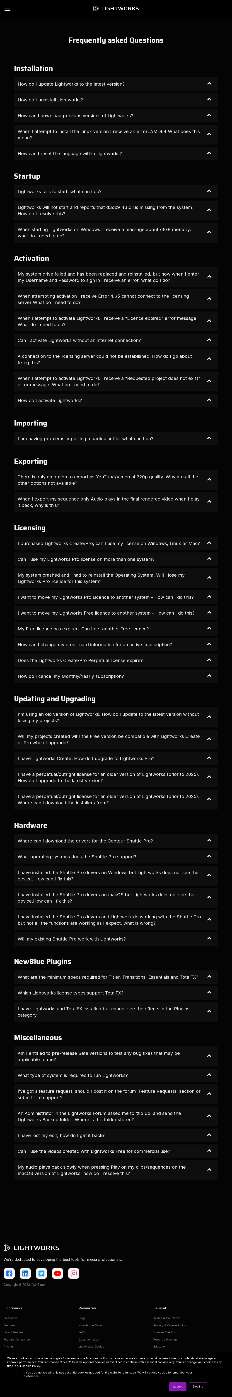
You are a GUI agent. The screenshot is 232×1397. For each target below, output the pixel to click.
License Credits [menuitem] (164, 1333)
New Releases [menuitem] (14, 1333)
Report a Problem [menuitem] (166, 1341)
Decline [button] (198, 1386)
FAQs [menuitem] (82, 1333)
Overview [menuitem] (11, 1318)
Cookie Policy (31, 1366)
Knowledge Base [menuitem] (91, 1326)
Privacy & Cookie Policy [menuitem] (171, 1326)
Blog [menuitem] (82, 1318)
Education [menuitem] (160, 1348)
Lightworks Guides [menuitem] (92, 1348)
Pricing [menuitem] (9, 1348)
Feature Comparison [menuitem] (18, 1341)
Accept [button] (178, 1386)
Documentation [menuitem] (90, 1341)
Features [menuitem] (10, 1326)
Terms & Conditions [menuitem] (167, 1318)
